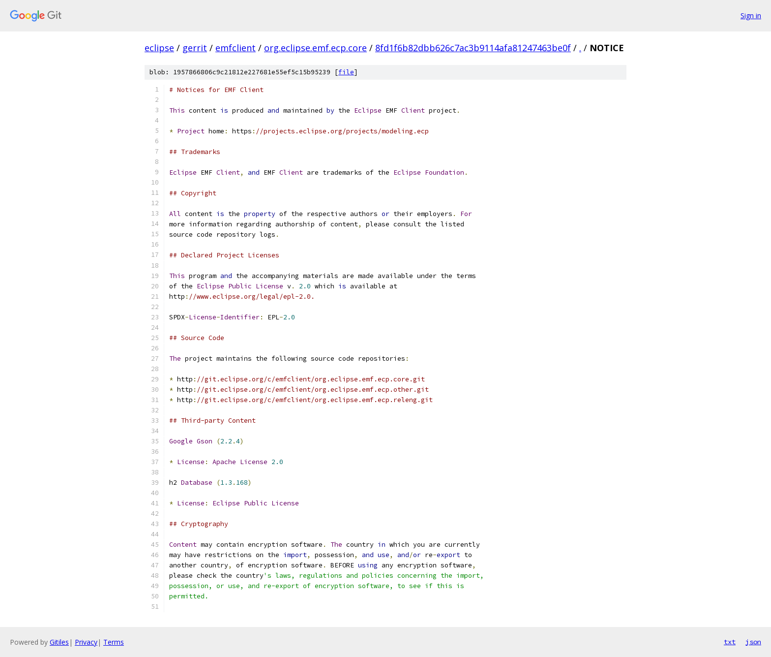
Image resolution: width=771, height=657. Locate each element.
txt (730, 641)
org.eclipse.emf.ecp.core (315, 48)
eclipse (159, 48)
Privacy (86, 642)
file (346, 72)
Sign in (751, 15)
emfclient (235, 48)
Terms (113, 642)
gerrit (194, 48)
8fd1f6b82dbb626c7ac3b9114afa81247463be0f (473, 48)
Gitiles (59, 642)
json (753, 641)
